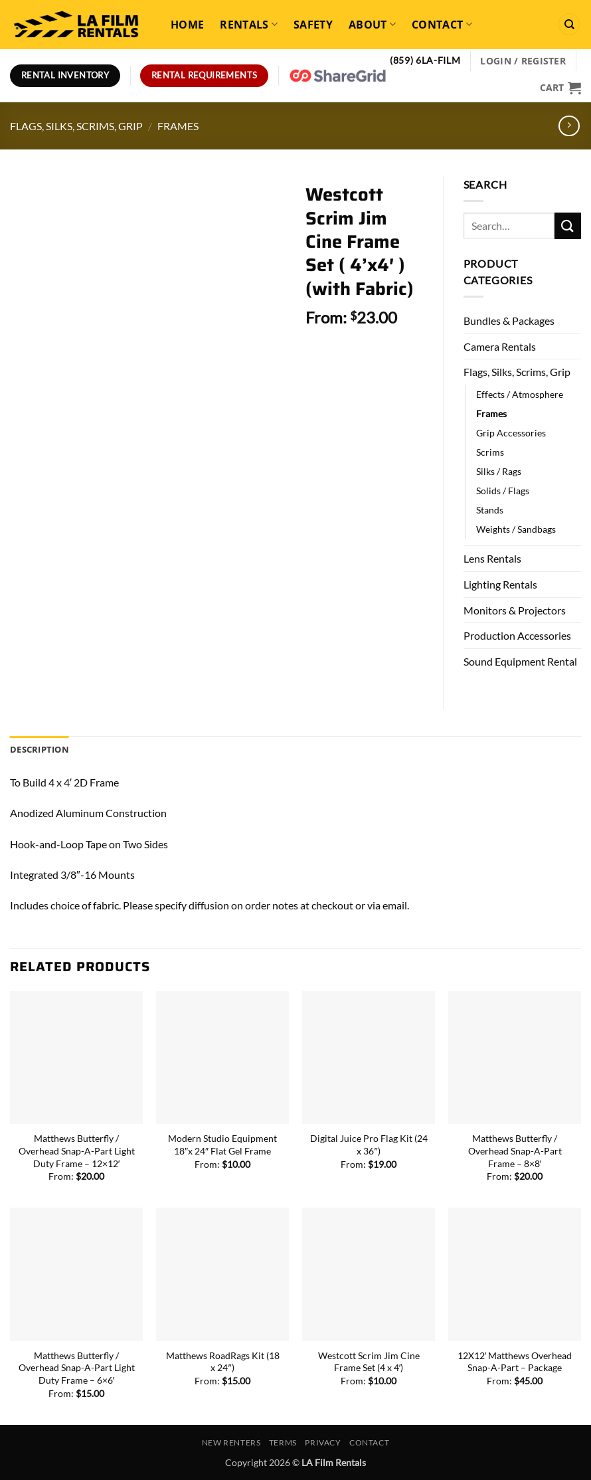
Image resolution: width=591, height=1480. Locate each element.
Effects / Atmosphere (519, 394)
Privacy (323, 1442)
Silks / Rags (498, 471)
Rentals (249, 24)
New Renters (231, 1442)
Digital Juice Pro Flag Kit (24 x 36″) (369, 1144)
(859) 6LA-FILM (425, 60)
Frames (178, 126)
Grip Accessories (511, 432)
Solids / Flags (502, 490)
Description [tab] (39, 749)
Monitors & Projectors (515, 610)
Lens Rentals (492, 558)
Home (187, 24)
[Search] (569, 24)
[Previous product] (568, 126)
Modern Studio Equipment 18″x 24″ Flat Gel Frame (222, 1144)
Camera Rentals (500, 346)
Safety (313, 24)
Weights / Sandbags (516, 529)
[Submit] (567, 225)
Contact (442, 24)
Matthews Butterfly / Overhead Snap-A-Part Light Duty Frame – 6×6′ (77, 1368)
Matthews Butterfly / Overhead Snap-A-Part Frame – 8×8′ (515, 1150)
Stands (489, 509)
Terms (283, 1442)
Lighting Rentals (500, 584)
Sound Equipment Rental (520, 661)
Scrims (490, 452)
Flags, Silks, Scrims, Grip (76, 126)
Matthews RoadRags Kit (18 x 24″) (223, 1362)
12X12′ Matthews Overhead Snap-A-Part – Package (515, 1362)
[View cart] (560, 87)
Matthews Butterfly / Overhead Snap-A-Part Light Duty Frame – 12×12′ (77, 1150)
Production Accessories (517, 635)
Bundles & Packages (509, 320)
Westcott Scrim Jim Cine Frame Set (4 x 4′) (369, 1362)
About (372, 24)
